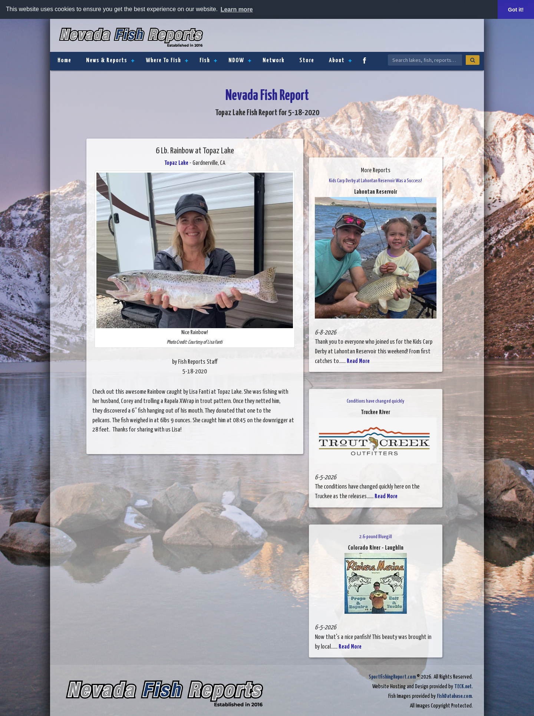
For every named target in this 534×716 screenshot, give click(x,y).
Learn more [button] (237, 9)
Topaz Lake (176, 163)
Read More (358, 361)
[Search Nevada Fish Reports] (425, 60)
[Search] (472, 60)
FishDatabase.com (454, 696)
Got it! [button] (516, 10)
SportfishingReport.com (392, 677)
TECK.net (463, 686)
